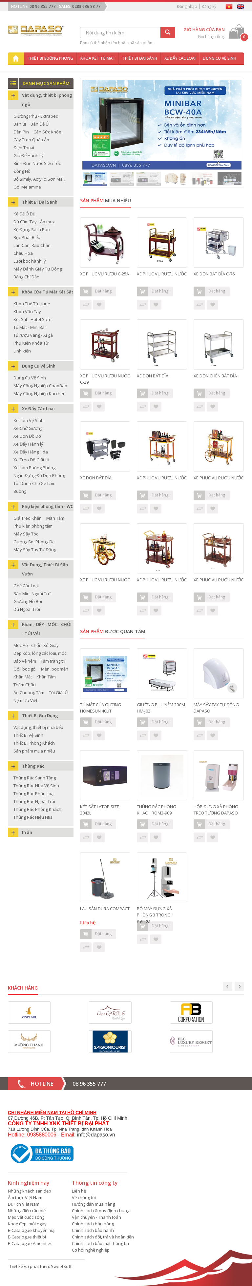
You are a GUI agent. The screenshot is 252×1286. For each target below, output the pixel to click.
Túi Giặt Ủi (59, 692)
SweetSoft (61, 1266)
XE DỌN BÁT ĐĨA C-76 (214, 274)
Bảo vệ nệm (24, 661)
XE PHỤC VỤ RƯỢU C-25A (104, 274)
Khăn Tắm (46, 677)
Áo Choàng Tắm (28, 692)
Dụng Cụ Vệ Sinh (29, 378)
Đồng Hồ (22, 171)
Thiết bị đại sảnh (139, 58)
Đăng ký (208, 6)
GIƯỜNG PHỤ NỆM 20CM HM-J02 (161, 708)
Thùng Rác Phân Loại (33, 793)
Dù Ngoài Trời (26, 609)
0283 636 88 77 (86, 6)
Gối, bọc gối (24, 669)
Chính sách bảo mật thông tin (100, 1243)
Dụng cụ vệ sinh (219, 58)
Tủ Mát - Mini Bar (29, 327)
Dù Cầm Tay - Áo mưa (34, 222)
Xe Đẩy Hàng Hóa (30, 452)
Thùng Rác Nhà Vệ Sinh (36, 786)
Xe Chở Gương (27, 428)
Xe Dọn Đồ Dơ (27, 436)
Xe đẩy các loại (180, 58)
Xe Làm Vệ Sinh (28, 420)
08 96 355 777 (42, 6)
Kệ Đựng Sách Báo (31, 229)
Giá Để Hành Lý (28, 155)
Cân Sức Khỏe (47, 132)
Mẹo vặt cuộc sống (26, 1217)
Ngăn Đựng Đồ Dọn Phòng (39, 475)
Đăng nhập (187, 6)
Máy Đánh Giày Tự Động (37, 269)
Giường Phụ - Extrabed (35, 116)
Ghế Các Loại (26, 586)
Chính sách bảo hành (93, 1230)
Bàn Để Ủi (40, 124)
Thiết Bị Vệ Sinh (28, 735)
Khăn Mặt (22, 677)
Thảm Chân (24, 685)
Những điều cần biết (27, 1211)
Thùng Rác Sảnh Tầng (34, 778)
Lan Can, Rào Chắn (32, 245)
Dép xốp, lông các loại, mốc (39, 653)
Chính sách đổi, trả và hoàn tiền (103, 1237)
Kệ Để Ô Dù (24, 214)
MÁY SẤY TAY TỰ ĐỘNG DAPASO (216, 708)
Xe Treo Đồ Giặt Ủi (31, 460)
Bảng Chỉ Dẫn (26, 277)
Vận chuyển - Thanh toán (96, 1217)
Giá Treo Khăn (27, 518)
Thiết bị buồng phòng (50, 58)
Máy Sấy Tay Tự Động (34, 550)
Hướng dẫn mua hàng (93, 1204)
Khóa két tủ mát (97, 58)
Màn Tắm (55, 518)
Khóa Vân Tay (27, 311)
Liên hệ (79, 1191)
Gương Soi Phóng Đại (34, 542)
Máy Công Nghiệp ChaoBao (40, 386)
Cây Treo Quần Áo (31, 140)
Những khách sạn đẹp (29, 1191)
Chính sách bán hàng (93, 1224)
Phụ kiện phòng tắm (32, 526)
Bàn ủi (19, 124)
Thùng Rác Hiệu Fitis (32, 817)
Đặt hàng (96, 291)
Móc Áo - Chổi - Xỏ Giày (36, 645)
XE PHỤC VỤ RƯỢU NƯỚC (162, 274)
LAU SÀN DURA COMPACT (105, 909)
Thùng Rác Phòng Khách (37, 809)
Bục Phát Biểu (26, 237)
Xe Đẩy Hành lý (28, 444)
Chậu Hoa (23, 253)
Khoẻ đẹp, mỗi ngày (27, 1224)
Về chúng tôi (84, 1197)
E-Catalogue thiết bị (27, 1237)
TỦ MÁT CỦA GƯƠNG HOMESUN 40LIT (100, 708)
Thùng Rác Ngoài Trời (34, 801)
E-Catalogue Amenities (30, 1243)
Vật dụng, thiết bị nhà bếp (38, 727)
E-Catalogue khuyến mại (31, 1230)
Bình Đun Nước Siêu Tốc (37, 163)
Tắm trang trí (53, 661)
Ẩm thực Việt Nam (25, 1197)
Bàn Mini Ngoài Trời (32, 593)
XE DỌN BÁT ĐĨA (152, 376)
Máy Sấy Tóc (25, 534)
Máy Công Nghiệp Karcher (39, 393)
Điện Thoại (23, 148)
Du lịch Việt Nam (23, 1204)
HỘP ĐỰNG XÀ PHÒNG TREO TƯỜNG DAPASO (216, 810)
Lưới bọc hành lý (29, 261)
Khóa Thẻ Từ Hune (31, 304)
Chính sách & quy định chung (100, 1211)
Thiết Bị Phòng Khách (34, 743)
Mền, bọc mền (54, 669)
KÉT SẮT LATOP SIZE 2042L (99, 810)
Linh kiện (22, 351)
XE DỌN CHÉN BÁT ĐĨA (215, 376)
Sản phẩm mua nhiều (34, 751)
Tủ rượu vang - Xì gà (33, 335)
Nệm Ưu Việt (25, 700)
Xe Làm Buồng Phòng (34, 468)
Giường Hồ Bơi (27, 601)
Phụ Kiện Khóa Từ (31, 343)
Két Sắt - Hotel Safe (32, 319)
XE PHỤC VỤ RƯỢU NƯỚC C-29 (105, 379)
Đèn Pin (21, 132)
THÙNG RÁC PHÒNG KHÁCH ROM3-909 (156, 810)
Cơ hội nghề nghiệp (91, 1250)
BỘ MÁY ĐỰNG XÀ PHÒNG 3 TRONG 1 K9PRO (155, 912)
